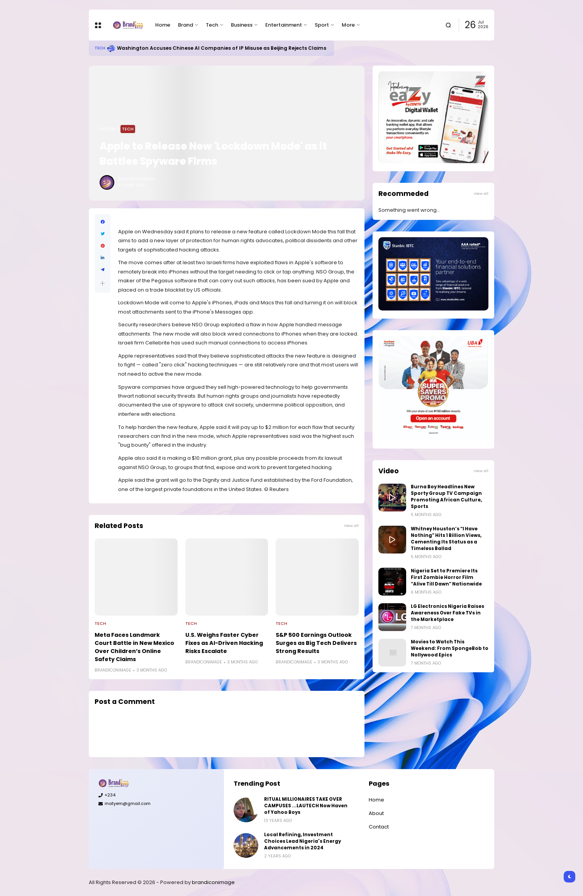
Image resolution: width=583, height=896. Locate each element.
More (348, 25)
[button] (102, 283)
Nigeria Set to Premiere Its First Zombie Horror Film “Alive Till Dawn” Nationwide (446, 577)
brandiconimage (213, 882)
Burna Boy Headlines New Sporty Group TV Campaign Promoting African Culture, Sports (446, 497)
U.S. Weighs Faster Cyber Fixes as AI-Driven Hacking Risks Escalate (224, 643)
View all (351, 525)
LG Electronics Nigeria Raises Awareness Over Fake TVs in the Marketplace (447, 613)
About (376, 813)
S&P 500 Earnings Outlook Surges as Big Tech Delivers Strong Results (316, 643)
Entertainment (283, 25)
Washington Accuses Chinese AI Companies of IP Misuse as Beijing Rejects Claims (221, 48)
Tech (212, 25)
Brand (185, 25)
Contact (379, 826)
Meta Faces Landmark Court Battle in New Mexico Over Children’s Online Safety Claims (134, 647)
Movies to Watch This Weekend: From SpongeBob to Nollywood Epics (449, 648)
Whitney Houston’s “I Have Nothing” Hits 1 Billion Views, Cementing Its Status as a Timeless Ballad (446, 539)
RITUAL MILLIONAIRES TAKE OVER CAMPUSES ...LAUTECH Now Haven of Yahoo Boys (305, 805)
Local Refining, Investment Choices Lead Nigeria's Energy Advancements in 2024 (302, 841)
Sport (322, 25)
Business (242, 25)
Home (162, 25)
